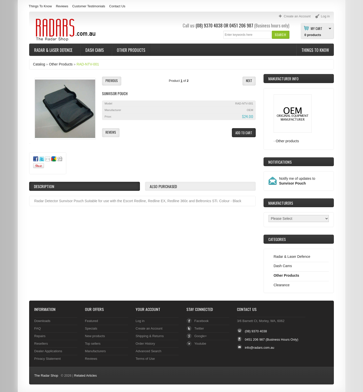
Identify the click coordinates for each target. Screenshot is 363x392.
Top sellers (92, 343)
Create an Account (149, 328)
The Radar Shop (46, 375)
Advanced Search (149, 351)
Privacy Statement (47, 359)
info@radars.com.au (259, 347)
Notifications (280, 162)
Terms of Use (145, 359)
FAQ (37, 328)
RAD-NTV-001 (88, 64)
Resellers (41, 343)
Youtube (200, 343)
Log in (140, 321)
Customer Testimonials (88, 6)
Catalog (39, 64)
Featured (91, 321)
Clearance (282, 285)
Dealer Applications (48, 351)
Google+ (200, 336)
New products (95, 336)
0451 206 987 (241, 25)
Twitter (199, 328)
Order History (145, 343)
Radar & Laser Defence (53, 50)
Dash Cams (95, 50)
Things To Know (40, 6)
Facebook (201, 321)
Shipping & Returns (150, 336)
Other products (287, 141)
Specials (91, 328)
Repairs (39, 336)
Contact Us (117, 6)
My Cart (316, 28)
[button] (280, 35)
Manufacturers (95, 351)
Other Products (131, 50)
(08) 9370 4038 (209, 25)
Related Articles (85, 375)
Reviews (62, 6)
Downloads (42, 321)
